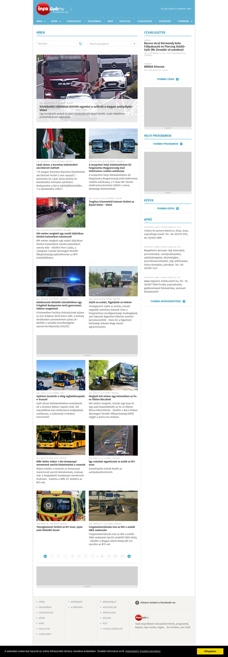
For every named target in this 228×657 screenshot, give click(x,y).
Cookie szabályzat (113, 629)
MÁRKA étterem (154, 67)
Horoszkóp (45, 634)
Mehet (80, 44)
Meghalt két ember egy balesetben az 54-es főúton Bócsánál (113, 398)
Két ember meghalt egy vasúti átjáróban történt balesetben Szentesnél (59, 235)
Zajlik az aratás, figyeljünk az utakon (110, 302)
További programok (165, 143)
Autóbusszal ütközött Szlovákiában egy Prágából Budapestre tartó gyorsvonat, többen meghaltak (59, 305)
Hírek (39, 21)
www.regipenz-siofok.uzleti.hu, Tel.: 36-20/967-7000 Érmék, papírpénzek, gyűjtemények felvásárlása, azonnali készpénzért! (166, 286)
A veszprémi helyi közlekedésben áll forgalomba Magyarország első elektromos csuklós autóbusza (110, 168)
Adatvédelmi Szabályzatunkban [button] (143, 651)
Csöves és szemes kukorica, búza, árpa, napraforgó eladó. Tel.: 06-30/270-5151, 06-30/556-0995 (166, 234)
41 (109, 556)
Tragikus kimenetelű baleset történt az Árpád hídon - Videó (111, 203)
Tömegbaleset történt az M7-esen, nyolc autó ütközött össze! (59, 528)
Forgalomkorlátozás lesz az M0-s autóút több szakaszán (112, 528)
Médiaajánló (109, 602)
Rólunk (107, 618)
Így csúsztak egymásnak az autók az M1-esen (112, 463)
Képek (54, 21)
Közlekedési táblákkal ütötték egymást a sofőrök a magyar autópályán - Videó (86, 109)
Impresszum (109, 613)
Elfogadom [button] (210, 651)
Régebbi (129, 556)
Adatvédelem (110, 607)
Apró (110, 21)
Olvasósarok (144, 21)
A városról (77, 607)
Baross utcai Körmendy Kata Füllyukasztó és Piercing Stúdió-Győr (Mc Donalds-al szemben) (165, 46)
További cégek (165, 79)
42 (116, 556)
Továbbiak (183, 21)
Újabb (45, 556)
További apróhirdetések (165, 301)
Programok (94, 21)
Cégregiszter (73, 21)
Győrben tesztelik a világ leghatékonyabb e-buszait (60, 398)
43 (122, 556)
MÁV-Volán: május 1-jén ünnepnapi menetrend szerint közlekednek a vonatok (60, 463)
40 (102, 556)
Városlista (71, 9)
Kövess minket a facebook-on (158, 603)
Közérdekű (165, 21)
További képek (165, 208)
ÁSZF (105, 623)
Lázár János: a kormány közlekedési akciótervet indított (57, 166)
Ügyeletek (124, 21)
